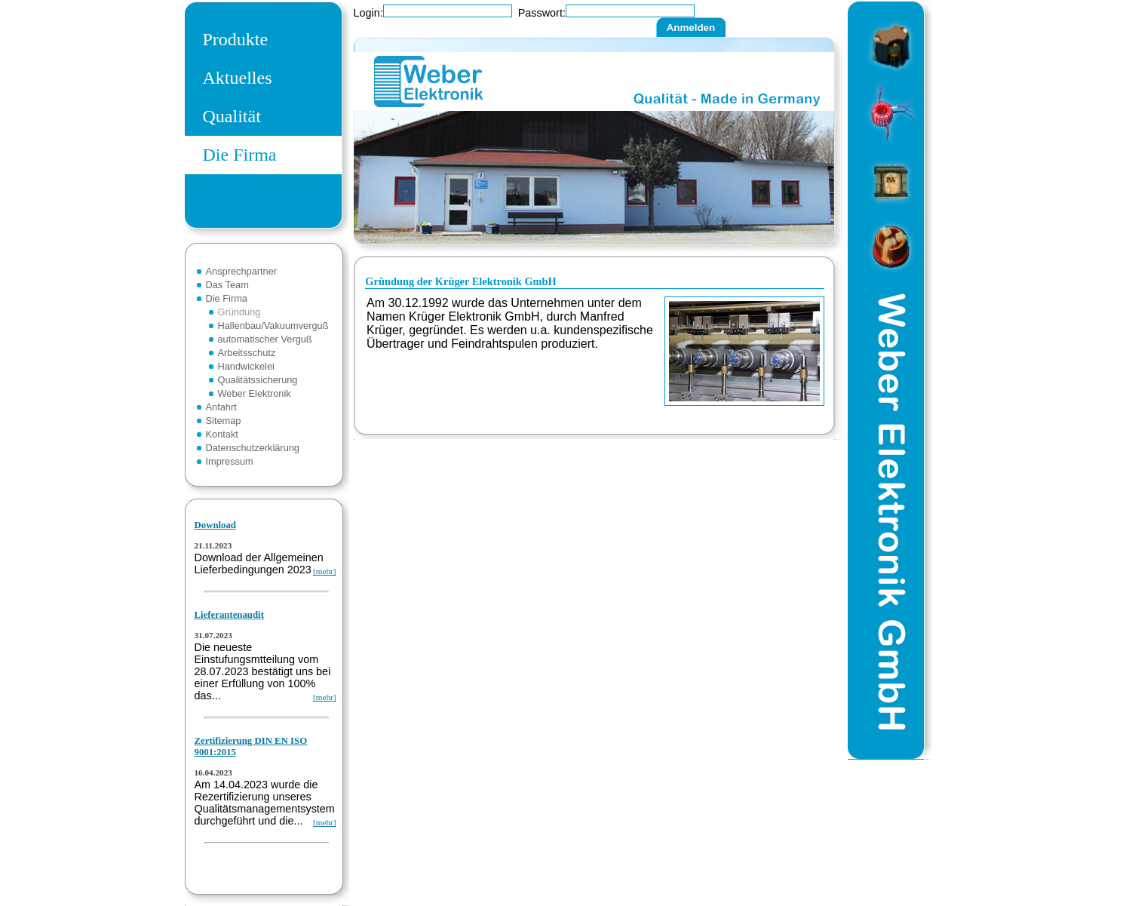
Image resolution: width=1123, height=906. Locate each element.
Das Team (227, 284)
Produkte (235, 39)
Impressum (229, 461)
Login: (368, 13)
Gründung (239, 312)
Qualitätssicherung (258, 379)
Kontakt (222, 434)
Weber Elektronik (254, 393)
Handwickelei (246, 366)
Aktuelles (237, 78)
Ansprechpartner (242, 271)
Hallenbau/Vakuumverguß (273, 325)
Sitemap (223, 420)
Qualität (232, 116)
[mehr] (324, 571)
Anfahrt (221, 407)
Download (215, 525)
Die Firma (240, 154)
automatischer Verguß (265, 339)
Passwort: (542, 13)
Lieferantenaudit (229, 615)
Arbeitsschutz (247, 352)
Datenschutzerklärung (252, 447)
